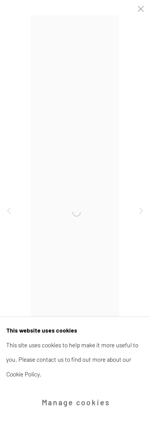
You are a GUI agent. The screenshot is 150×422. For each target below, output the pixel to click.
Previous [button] (9, 211)
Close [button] (139, 10)
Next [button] (141, 211)
